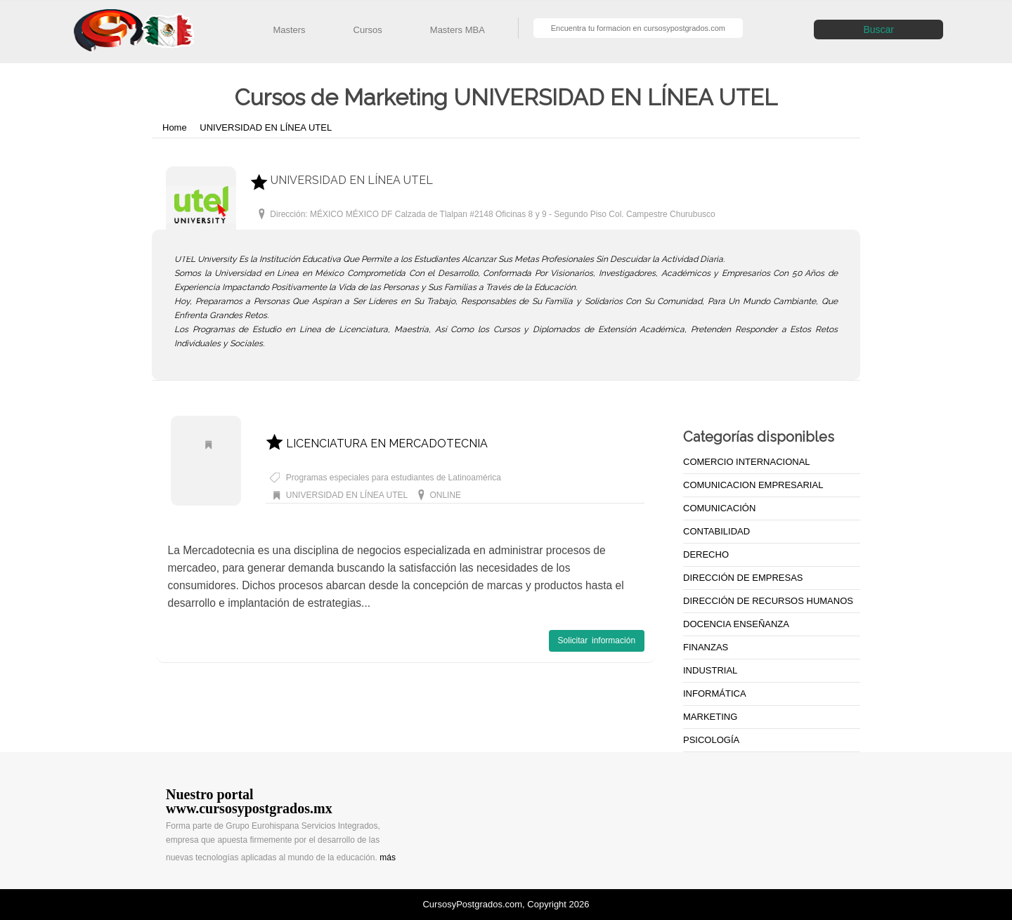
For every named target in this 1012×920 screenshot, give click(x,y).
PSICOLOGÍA (711, 740)
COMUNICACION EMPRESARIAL (753, 485)
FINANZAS (705, 647)
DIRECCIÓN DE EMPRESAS (743, 577)
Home (175, 127)
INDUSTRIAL (710, 670)
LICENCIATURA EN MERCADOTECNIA (377, 443)
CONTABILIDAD (716, 531)
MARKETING (710, 716)
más (387, 857)
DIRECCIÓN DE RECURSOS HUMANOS (768, 601)
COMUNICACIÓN (719, 508)
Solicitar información (596, 640)
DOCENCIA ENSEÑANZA (736, 624)
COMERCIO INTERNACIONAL (746, 461)
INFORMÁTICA (714, 693)
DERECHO (706, 554)
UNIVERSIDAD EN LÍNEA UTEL (266, 127)
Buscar (878, 29)
